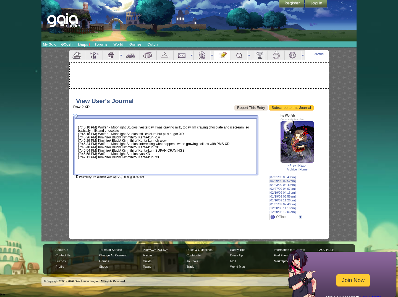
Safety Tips (237, 249)
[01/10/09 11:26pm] (282, 200)
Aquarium (148, 55)
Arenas (148, 255)
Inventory (165, 55)
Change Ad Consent (113, 255)
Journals (192, 261)
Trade (190, 266)
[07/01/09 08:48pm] (282, 177)
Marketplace (282, 261)
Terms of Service (110, 249)
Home (303, 169)
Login (316, 4)
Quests (239, 55)
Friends (202, 55)
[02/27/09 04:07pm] (282, 188)
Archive (292, 169)
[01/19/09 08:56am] (282, 196)
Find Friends (282, 255)
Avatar (94, 55)
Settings (293, 55)
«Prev (292, 165)
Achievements (259, 55)
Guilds (147, 261)
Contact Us (63, 255)
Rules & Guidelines (200, 249)
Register (292, 4)
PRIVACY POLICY (155, 249)
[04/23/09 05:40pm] (282, 184)
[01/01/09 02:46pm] (282, 204)
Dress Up (236, 255)
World (118, 44)
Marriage (276, 55)
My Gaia (49, 44)
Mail (182, 55)
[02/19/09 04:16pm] (282, 192)
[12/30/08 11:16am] (282, 208)
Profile (319, 54)
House (111, 55)
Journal (222, 55)
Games (135, 44)
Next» (302, 165)
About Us (62, 249)
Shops (84, 44)
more (121, 55)
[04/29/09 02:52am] (282, 181)
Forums (101, 44)
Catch (153, 44)
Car (131, 55)
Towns (147, 266)
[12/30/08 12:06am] (282, 212)
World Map (237, 266)
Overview (77, 55)
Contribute (194, 255)
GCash (67, 44)
